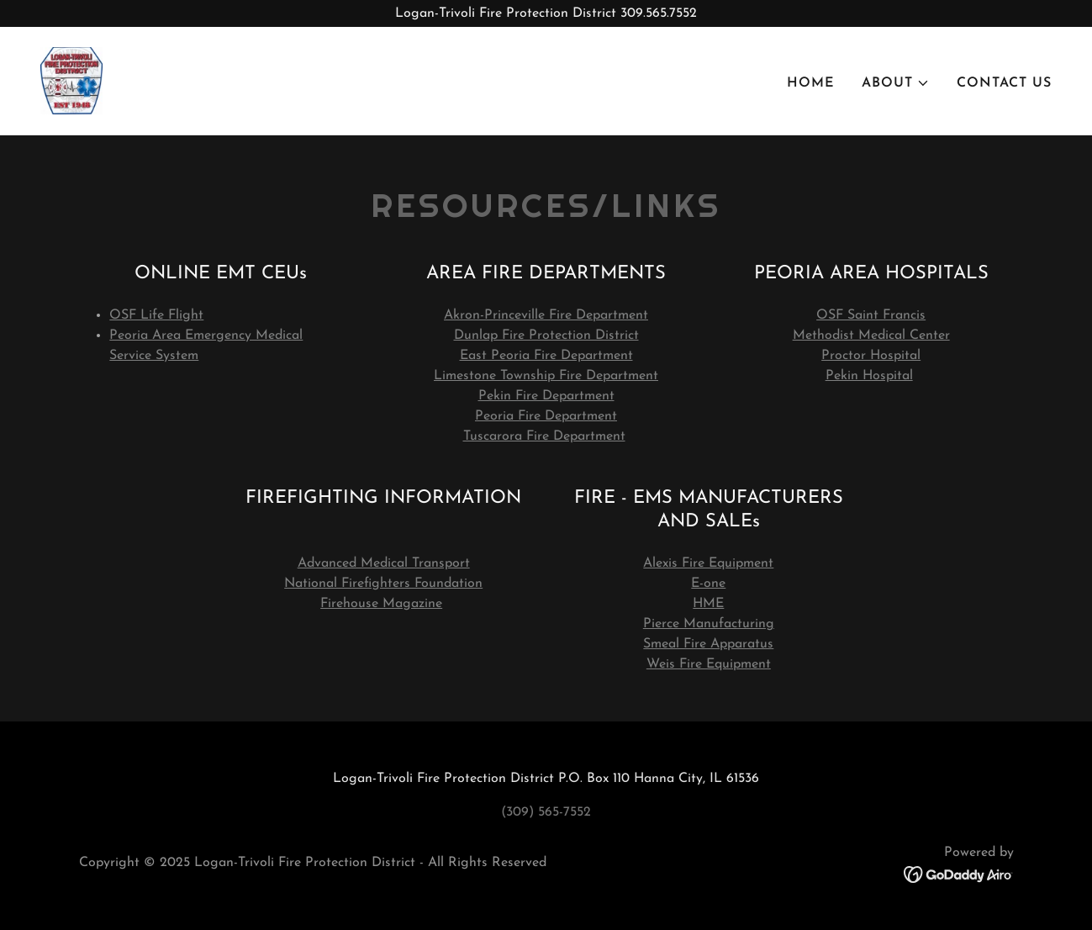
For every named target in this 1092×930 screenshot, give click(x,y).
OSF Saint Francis (871, 315)
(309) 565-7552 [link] (546, 812)
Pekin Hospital (869, 376)
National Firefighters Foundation (383, 583)
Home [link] (811, 83)
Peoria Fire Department (546, 416)
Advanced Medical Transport (384, 563)
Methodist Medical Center (871, 335)
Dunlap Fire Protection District (546, 335)
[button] (896, 83)
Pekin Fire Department (546, 396)
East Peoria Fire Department (546, 355)
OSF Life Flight (156, 315)
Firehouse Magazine (381, 603)
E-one (708, 583)
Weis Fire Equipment (708, 664)
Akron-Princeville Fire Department (546, 315)
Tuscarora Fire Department (544, 436)
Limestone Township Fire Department (546, 376)
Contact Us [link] (1004, 83)
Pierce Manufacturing (708, 624)
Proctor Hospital (871, 355)
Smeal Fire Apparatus (708, 644)
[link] (71, 80)
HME (708, 603)
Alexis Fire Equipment (708, 563)
